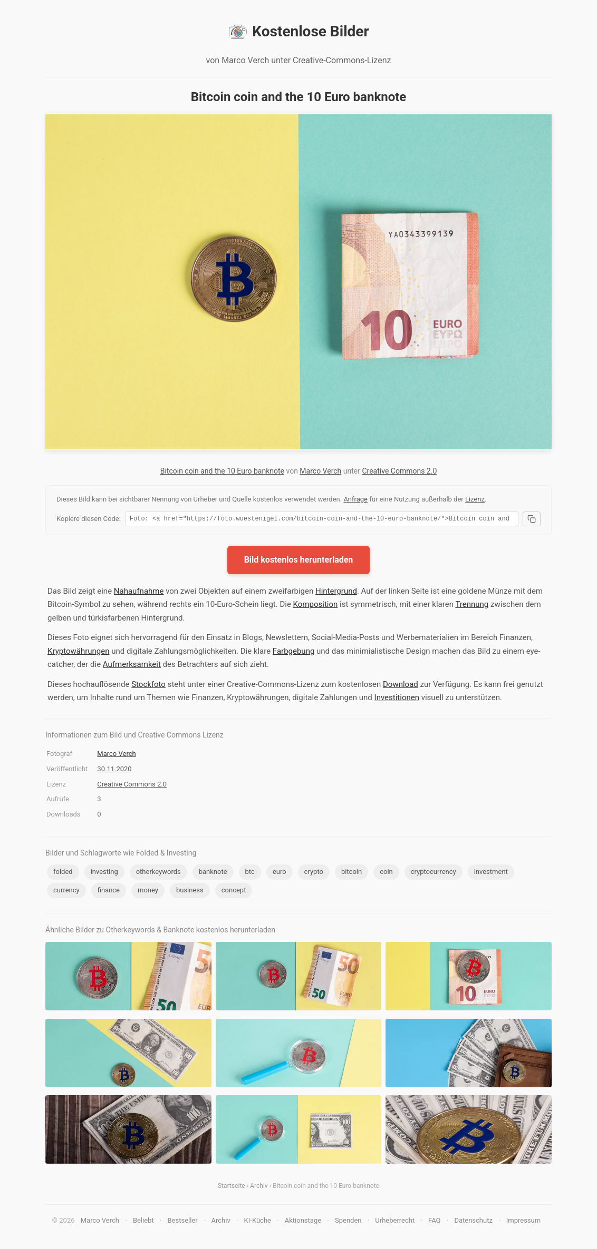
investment (491, 873)
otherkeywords (158, 873)
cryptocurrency (433, 873)
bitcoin (351, 873)
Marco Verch (320, 471)
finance (109, 892)
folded (63, 873)
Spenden (348, 1222)
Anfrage (355, 499)
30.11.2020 (114, 770)
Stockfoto (148, 686)
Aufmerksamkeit (132, 666)
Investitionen (396, 699)
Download (400, 686)
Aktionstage (303, 1222)
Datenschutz (473, 1222)
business (190, 892)
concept (234, 892)
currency (66, 892)
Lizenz (475, 499)
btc (250, 873)
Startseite (231, 1187)
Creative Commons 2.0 (399, 471)
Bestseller (183, 1222)
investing (104, 873)
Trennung (471, 606)
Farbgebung (293, 652)
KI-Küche (257, 1222)
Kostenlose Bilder (298, 31)
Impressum (523, 1222)
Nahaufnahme (139, 592)
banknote (213, 873)
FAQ (434, 1222)
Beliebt (143, 1222)
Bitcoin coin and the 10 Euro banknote (222, 471)
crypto (313, 873)
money (148, 892)
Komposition (315, 606)
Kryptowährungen (78, 652)
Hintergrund (336, 592)
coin (386, 873)
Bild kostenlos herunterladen (298, 561)
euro (279, 873)
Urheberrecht (395, 1222)
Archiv (258, 1187)
